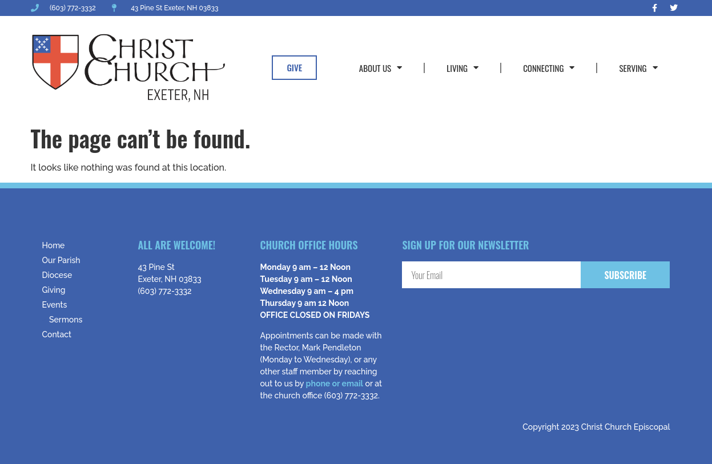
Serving (638, 68)
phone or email (334, 383)
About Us (380, 68)
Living (462, 68)
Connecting (548, 68)
